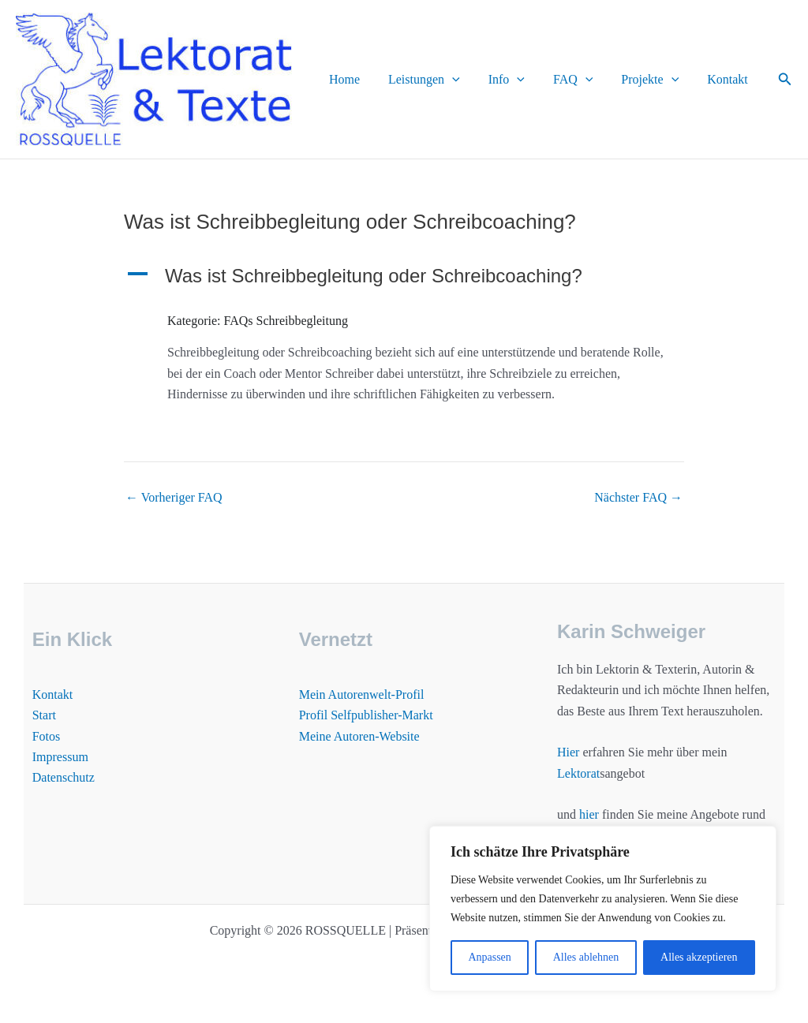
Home (361, 79)
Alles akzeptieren (699, 957)
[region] (602, 908)
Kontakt (729, 79)
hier (589, 814)
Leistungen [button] (438, 79)
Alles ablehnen (586, 957)
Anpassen (489, 957)
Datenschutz (63, 777)
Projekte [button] (654, 79)
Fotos (46, 736)
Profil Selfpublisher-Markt (366, 715)
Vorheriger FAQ (174, 497)
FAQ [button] (580, 79)
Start (44, 715)
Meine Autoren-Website (359, 736)
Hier (568, 752)
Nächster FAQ (638, 497)
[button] (466, 79)
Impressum (60, 757)
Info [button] (517, 79)
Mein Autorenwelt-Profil (362, 694)
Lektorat (578, 773)
